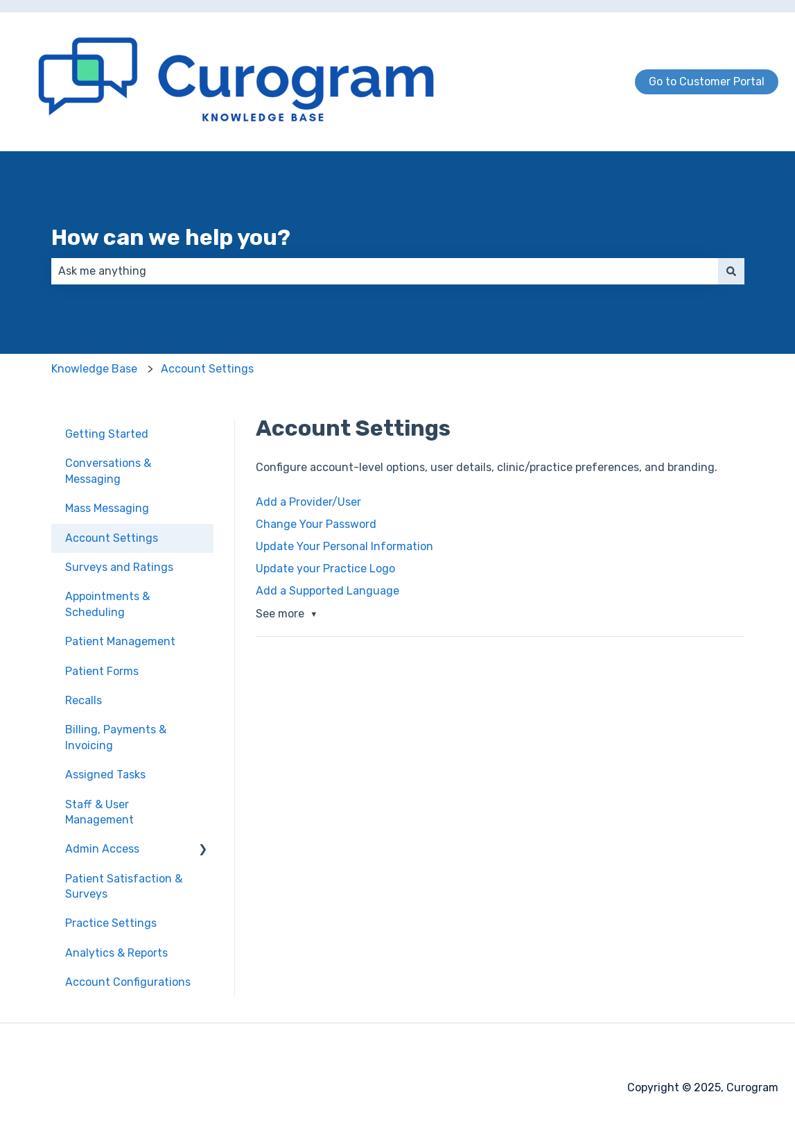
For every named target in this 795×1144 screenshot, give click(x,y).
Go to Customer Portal (707, 81)
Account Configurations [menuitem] (128, 982)
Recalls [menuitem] (83, 700)
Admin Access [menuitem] (102, 848)
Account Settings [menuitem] (111, 538)
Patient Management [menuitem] (120, 641)
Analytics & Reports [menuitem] (116, 952)
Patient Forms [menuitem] (102, 671)
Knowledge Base (94, 368)
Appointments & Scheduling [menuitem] (107, 604)
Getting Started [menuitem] (106, 434)
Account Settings (207, 368)
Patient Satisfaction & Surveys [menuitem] (123, 886)
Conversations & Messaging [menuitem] (108, 470)
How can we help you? (170, 237)
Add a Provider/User (308, 502)
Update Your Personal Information (344, 546)
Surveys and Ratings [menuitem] (119, 567)
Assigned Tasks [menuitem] (105, 774)
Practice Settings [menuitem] (111, 923)
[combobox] (384, 271)
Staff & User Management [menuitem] (99, 812)
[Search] (731, 271)
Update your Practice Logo (325, 568)
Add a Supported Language (327, 590)
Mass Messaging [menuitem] (107, 508)
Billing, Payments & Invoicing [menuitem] (115, 737)
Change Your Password (316, 524)
